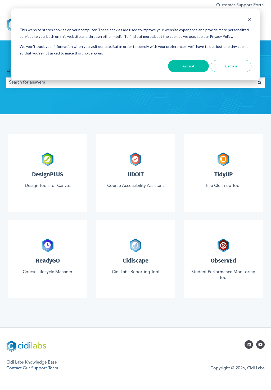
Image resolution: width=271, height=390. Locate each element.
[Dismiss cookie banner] (249, 20)
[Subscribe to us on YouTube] (260, 344)
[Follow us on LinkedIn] (249, 344)
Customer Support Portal (240, 5)
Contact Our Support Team (32, 368)
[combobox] (130, 82)
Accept (188, 66)
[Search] (260, 82)
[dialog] (135, 44)
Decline (231, 66)
